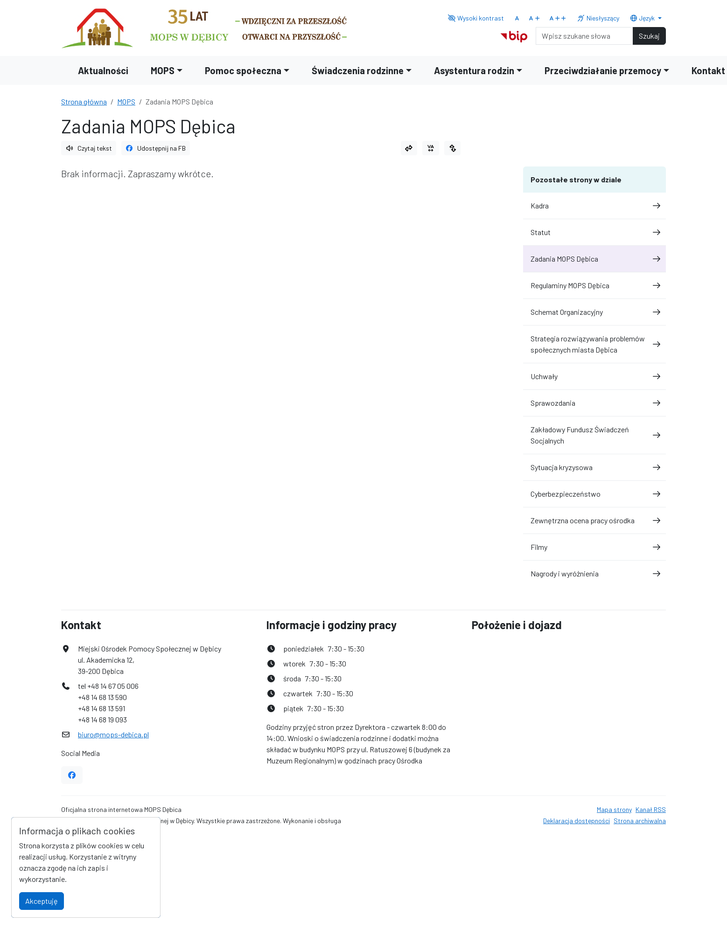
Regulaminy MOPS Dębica (594, 285)
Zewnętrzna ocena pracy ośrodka (594, 520)
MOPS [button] (163, 70)
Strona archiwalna (640, 821)
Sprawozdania (594, 402)
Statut (594, 232)
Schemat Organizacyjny (594, 311)
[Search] (584, 36)
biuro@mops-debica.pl (113, 734)
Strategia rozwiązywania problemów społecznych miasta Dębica (594, 344)
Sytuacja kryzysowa (594, 467)
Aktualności (103, 70)
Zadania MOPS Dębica (594, 258)
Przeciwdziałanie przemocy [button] (603, 70)
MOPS (126, 101)
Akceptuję (41, 900)
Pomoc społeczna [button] (243, 70)
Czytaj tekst (88, 148)
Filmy (594, 546)
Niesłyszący (598, 18)
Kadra (594, 205)
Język (643, 18)
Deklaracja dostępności (576, 821)
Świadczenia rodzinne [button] (358, 70)
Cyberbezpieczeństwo (594, 493)
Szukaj (649, 35)
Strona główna (84, 101)
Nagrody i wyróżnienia (594, 573)
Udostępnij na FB (156, 148)
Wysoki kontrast (475, 18)
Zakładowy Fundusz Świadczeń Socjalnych (594, 435)
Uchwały (594, 376)
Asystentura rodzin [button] (474, 70)
